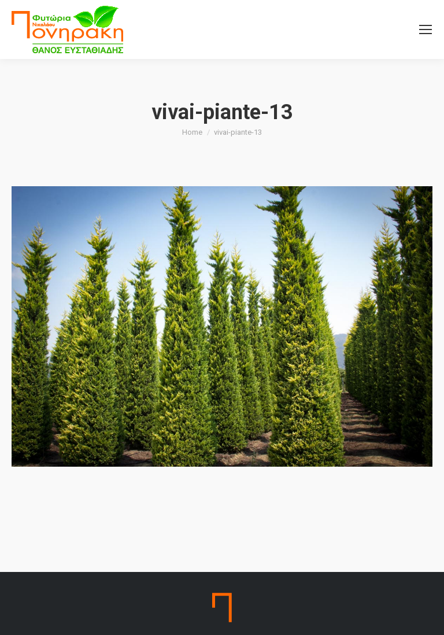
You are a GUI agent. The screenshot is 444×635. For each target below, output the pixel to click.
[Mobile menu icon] (425, 29)
